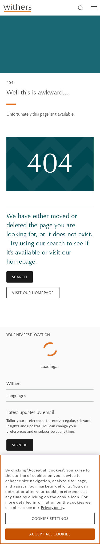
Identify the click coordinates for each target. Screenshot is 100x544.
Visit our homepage (33, 293)
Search (19, 277)
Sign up (19, 445)
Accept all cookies (50, 534)
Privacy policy (52, 507)
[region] (50, 499)
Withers (14, 383)
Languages (16, 395)
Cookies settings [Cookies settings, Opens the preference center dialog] (50, 518)
